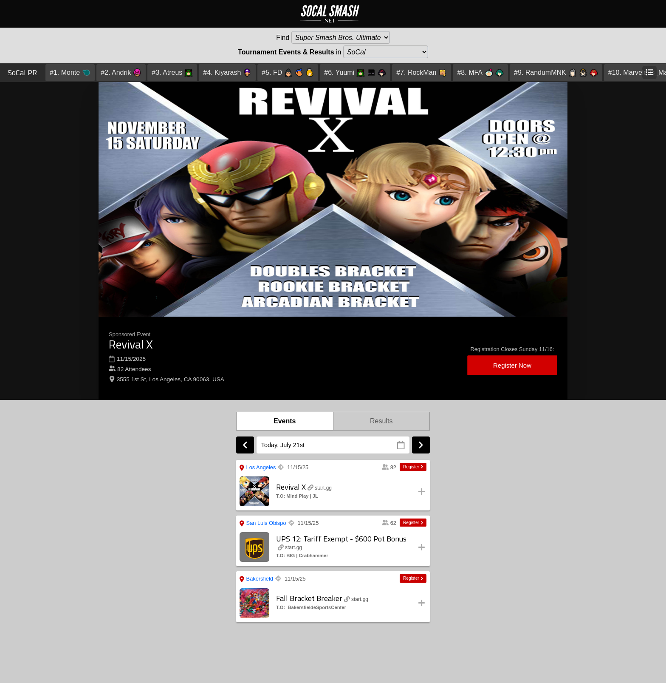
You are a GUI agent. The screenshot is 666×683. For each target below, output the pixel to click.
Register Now (512, 365)
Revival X (131, 344)
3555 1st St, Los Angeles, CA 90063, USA (170, 379)
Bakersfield (256, 580)
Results (381, 421)
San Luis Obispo (263, 524)
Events (285, 421)
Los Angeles (258, 468)
